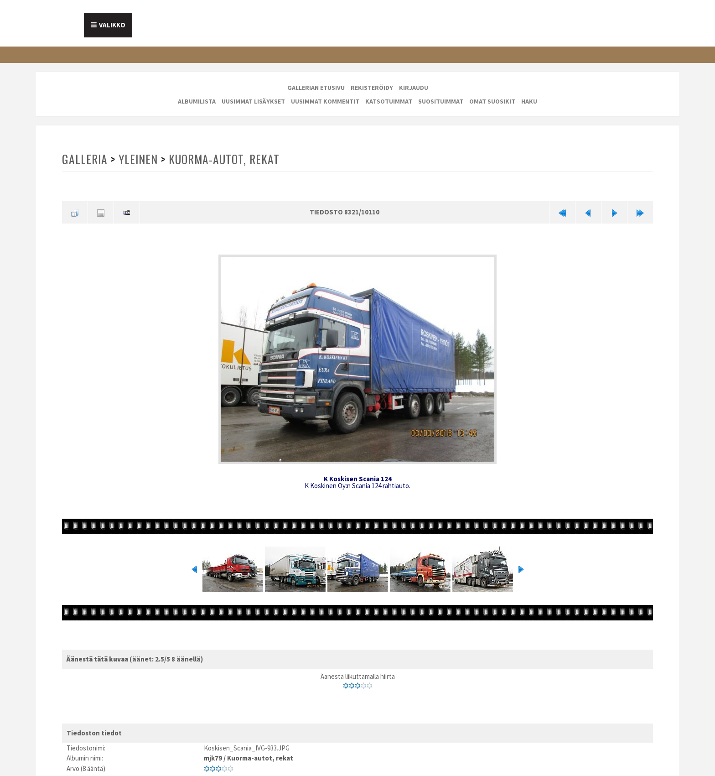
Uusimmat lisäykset (253, 101)
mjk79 (213, 758)
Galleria (85, 159)
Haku (529, 101)
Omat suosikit (492, 101)
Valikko (112, 25)
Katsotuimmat (388, 101)
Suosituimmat (440, 101)
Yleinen (138, 159)
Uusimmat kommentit (325, 101)
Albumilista (197, 101)
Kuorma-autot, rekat (224, 159)
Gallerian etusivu (316, 87)
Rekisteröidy (372, 87)
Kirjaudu (413, 87)
